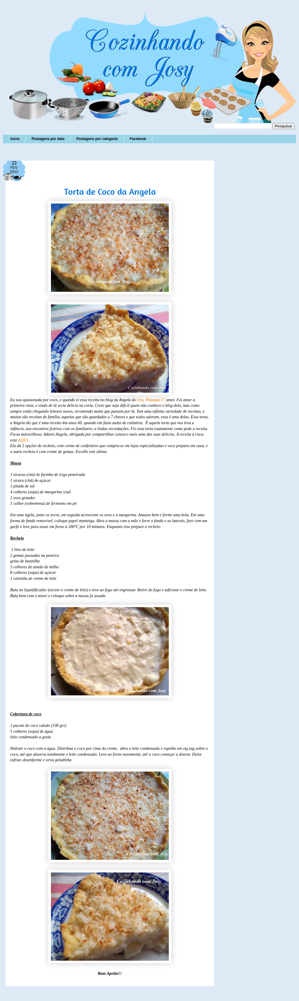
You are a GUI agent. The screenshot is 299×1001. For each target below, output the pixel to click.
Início (14, 139)
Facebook (138, 139)
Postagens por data (48, 139)
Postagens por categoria (97, 139)
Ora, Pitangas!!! (151, 400)
